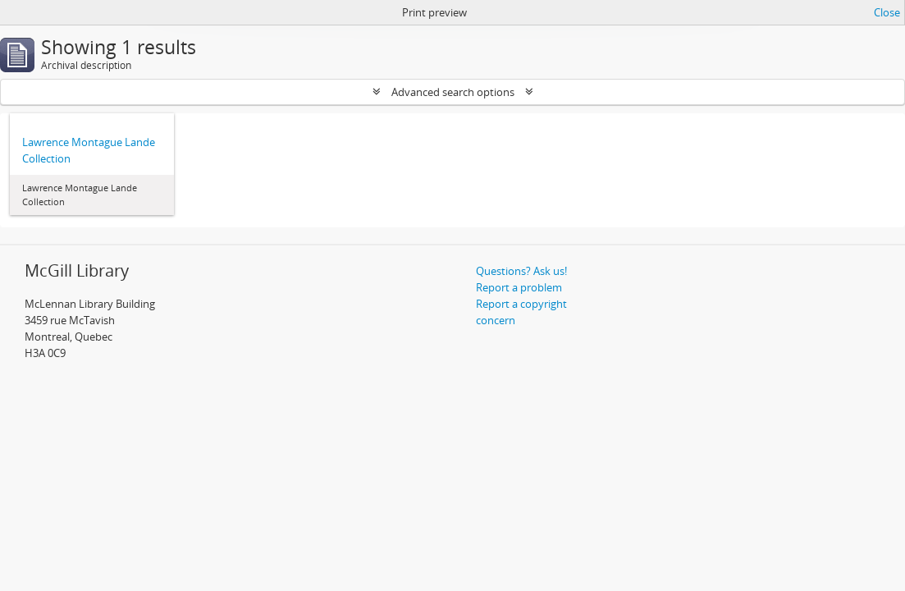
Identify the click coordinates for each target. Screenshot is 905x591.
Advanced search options (453, 92)
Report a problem (519, 287)
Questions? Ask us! (521, 270)
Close (887, 12)
